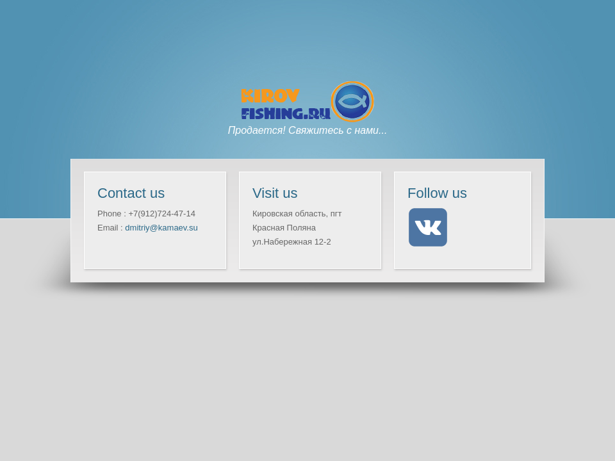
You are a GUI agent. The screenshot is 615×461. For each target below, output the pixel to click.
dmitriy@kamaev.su (161, 227)
